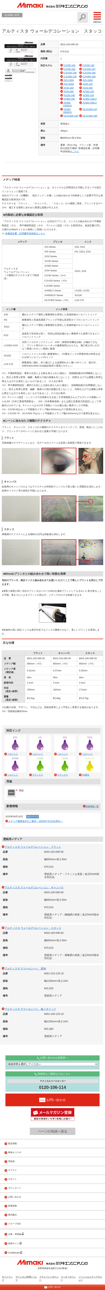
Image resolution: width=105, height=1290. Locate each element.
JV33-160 (69, 88)
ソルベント (12, 754)
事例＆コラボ (14, 1152)
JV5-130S (69, 80)
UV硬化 (85, 775)
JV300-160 (69, 99)
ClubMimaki (14, 1252)
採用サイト (14, 1243)
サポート (12, 1179)
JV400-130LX (89, 99)
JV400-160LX (89, 102)
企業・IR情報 (15, 1234)
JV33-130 (87, 84)
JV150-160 (69, 95)
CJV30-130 (88, 65)
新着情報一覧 (92, 806)
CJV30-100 (69, 65)
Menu (97, 17)
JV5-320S (69, 84)
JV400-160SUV (67, 111)
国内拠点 (12, 1214)
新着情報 (12, 1206)
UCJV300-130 (71, 115)
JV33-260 (87, 88)
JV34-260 (69, 91)
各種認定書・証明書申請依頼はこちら (25, 233)
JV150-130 (88, 91)
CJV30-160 (69, 69)
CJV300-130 (70, 76)
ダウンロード (14, 1188)
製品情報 (12, 1143)
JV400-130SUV (67, 104)
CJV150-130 (70, 72)
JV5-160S (87, 80)
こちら (75, 151)
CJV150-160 (88, 72)
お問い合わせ (14, 1197)
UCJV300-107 (89, 109)
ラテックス (37, 775)
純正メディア (32, 817)
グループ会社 (14, 1223)
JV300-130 (88, 95)
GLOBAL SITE (12, 15)
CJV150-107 (88, 69)
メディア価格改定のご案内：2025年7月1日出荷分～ (35, 821)
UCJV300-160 (89, 115)
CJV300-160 (88, 76)
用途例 (11, 1161)
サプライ (12, 1170)
